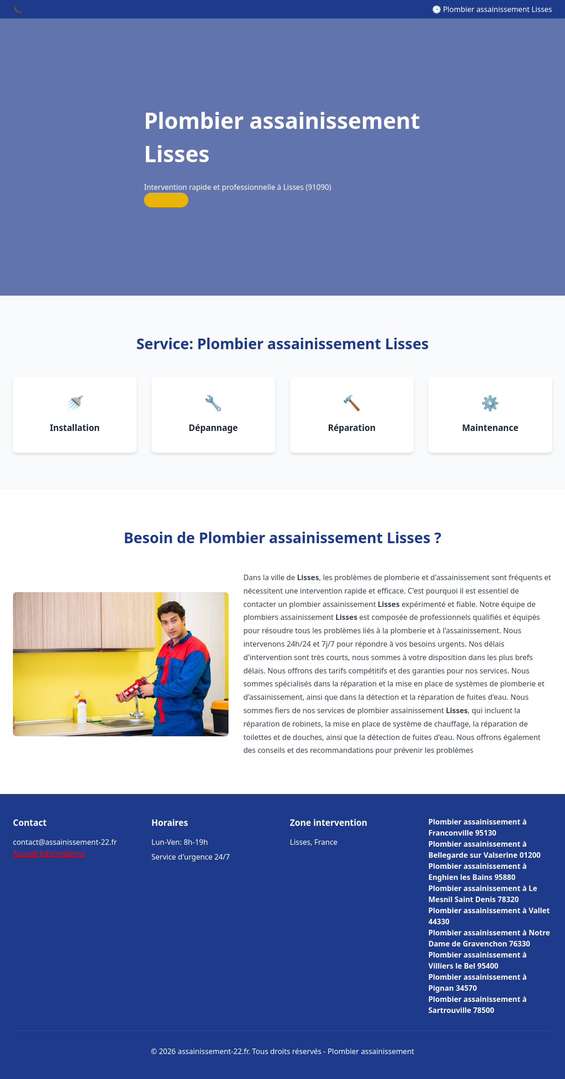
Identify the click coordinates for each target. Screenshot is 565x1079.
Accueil (25, 853)
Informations (61, 853)
